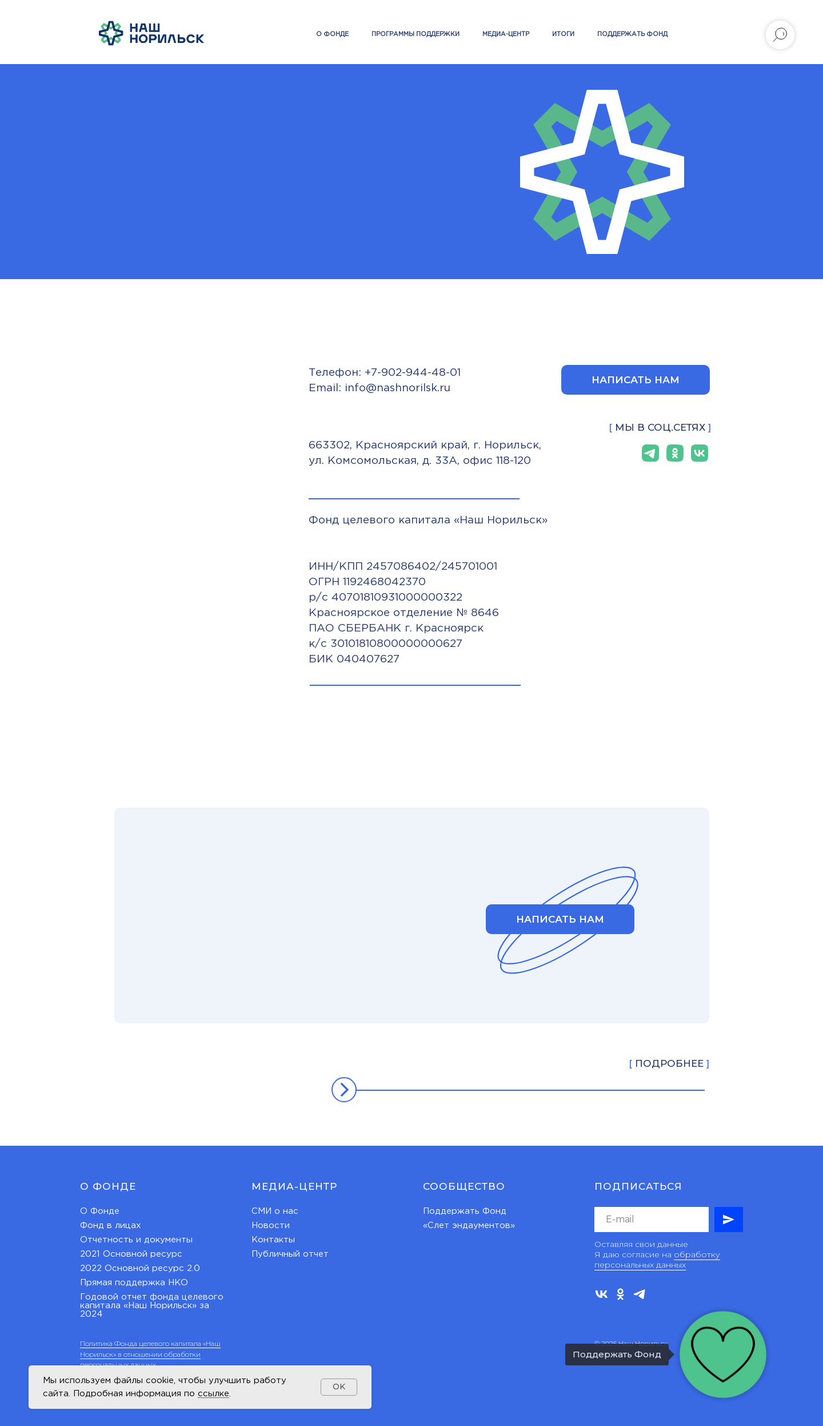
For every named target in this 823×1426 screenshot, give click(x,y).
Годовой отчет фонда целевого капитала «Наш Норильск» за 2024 (151, 1305)
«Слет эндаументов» (469, 1225)
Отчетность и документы (136, 1240)
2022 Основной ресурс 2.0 (140, 1268)
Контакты (273, 1240)
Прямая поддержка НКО (134, 1282)
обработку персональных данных (657, 1259)
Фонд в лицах (110, 1225)
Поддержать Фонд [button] (632, 34)
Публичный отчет (290, 1254)
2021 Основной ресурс (131, 1254)
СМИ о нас (274, 1211)
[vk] (601, 1294)
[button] (635, 380)
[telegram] (639, 1294)
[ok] (620, 1294)
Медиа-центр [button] (505, 34)
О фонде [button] (332, 34)
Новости (270, 1225)
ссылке (213, 1393)
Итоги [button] (563, 34)
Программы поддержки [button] (415, 34)
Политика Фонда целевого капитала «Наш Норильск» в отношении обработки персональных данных (150, 1354)
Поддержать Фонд (464, 1211)
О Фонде (99, 1211)
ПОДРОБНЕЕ (669, 1063)
